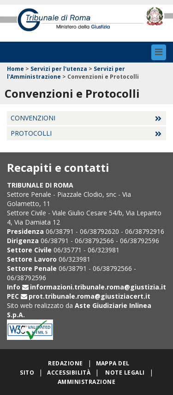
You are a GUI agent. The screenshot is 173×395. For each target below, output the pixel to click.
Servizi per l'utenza (58, 69)
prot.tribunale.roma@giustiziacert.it (89, 296)
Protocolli (31, 133)
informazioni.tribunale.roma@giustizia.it (98, 286)
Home (15, 69)
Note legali (124, 372)
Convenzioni (33, 117)
